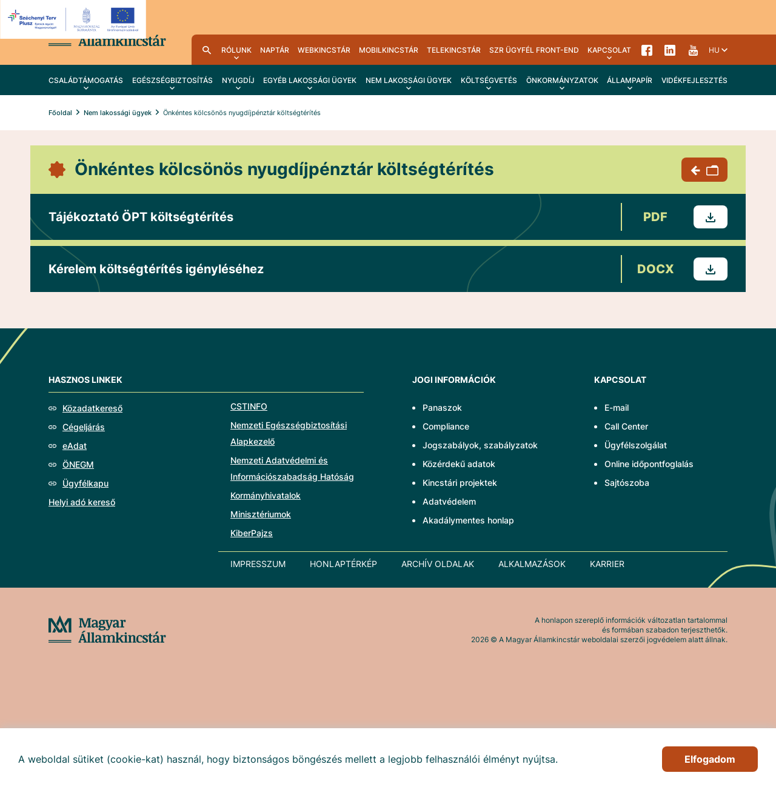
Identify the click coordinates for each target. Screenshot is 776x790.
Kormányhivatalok (265, 495)
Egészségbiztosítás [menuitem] (172, 80)
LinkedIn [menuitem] (669, 50)
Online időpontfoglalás (649, 464)
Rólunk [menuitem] (236, 50)
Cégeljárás (83, 427)
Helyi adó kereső (81, 502)
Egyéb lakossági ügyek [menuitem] (309, 80)
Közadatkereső (92, 408)
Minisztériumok (260, 514)
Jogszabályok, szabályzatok (480, 445)
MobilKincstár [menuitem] (388, 50)
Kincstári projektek (460, 482)
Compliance (446, 426)
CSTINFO (248, 406)
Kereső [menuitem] (206, 50)
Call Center (626, 426)
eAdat (74, 445)
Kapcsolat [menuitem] (609, 50)
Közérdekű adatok (459, 464)
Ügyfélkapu (85, 483)
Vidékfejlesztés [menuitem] (694, 80)
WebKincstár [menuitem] (324, 50)
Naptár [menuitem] (274, 50)
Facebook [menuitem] (646, 50)
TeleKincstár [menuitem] (454, 50)
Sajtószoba (626, 482)
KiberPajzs (251, 533)
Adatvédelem (449, 501)
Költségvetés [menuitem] (489, 80)
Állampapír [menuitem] (629, 80)
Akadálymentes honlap (468, 520)
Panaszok (442, 407)
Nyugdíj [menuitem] (238, 80)
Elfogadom (709, 759)
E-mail (616, 407)
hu (714, 50)
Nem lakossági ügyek (118, 112)
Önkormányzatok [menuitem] (562, 80)
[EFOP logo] (75, 19)
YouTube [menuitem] (692, 50)
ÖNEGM (78, 464)
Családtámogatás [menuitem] (85, 80)
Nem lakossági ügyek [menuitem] (409, 80)
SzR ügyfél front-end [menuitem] (534, 50)
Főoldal (60, 112)
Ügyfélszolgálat (635, 445)
